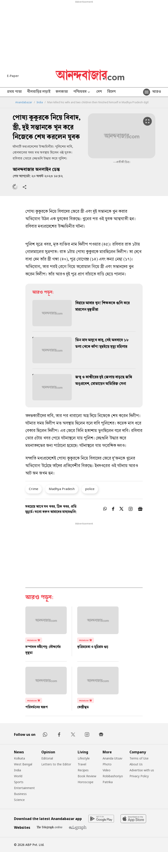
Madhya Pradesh (62, 489)
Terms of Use (139, 758)
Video (106, 770)
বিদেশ (111, 92)
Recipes (83, 770)
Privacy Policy (139, 776)
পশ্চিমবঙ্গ (82, 92)
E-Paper (13, 76)
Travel (82, 764)
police (89, 489)
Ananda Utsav (112, 758)
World (18, 776)
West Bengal (23, 764)
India (40, 102)
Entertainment (24, 788)
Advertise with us (142, 770)
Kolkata (19, 758)
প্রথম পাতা (14, 92)
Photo (107, 764)
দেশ (99, 92)
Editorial (47, 758)
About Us (136, 764)
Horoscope (85, 782)
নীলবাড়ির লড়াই (38, 92)
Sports (18, 782)
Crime (33, 489)
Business (20, 794)
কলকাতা (62, 92)
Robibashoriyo (113, 776)
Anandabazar (23, 102)
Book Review (87, 776)
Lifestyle (84, 758)
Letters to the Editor (56, 764)
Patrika (108, 782)
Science (19, 800)
